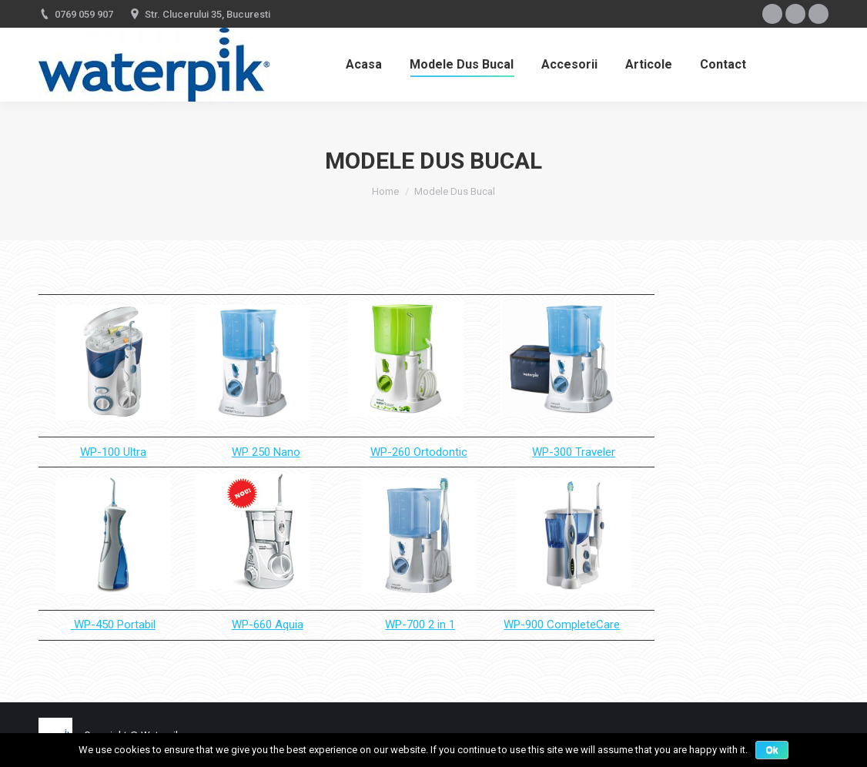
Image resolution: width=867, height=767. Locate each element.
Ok (771, 750)
